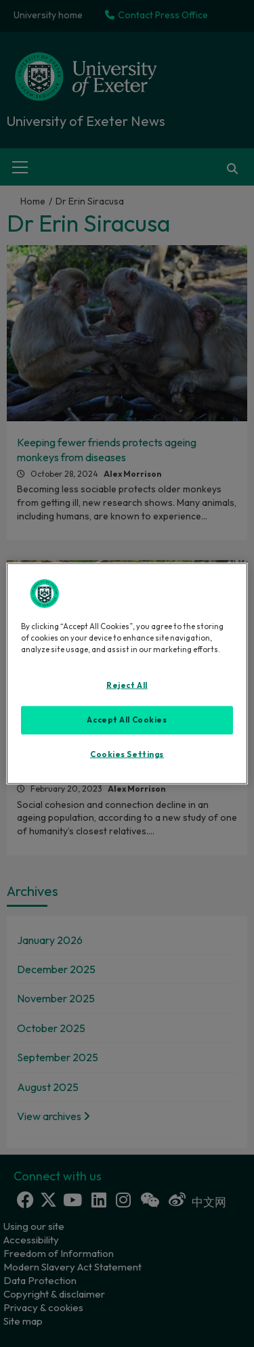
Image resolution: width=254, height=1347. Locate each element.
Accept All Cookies (127, 719)
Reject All (127, 684)
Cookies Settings (127, 753)
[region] (126, 673)
